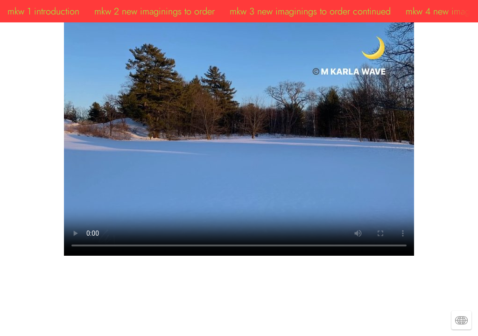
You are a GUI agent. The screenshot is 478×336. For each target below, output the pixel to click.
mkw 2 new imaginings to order (154, 11)
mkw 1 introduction (43, 11)
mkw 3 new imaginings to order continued (310, 11)
